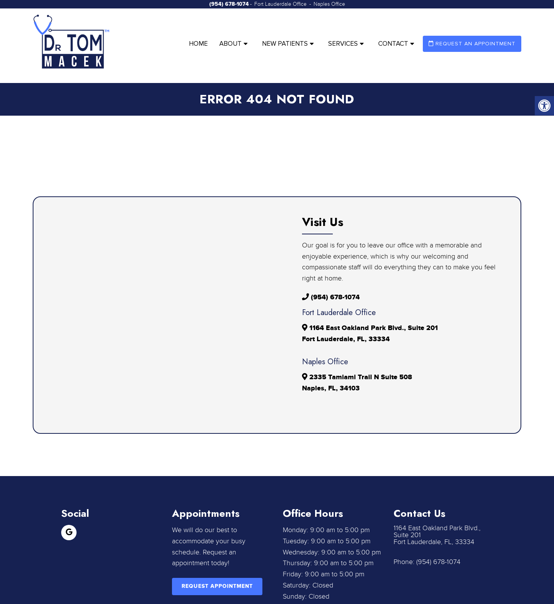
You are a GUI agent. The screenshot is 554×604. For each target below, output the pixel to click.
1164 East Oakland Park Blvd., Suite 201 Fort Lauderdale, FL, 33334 (437, 535)
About (230, 44)
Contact (393, 44)
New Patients (285, 44)
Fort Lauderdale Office (281, 4)
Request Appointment (217, 586)
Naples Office (329, 4)
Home (198, 44)
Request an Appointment (472, 43)
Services (343, 44)
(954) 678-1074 (229, 4)
